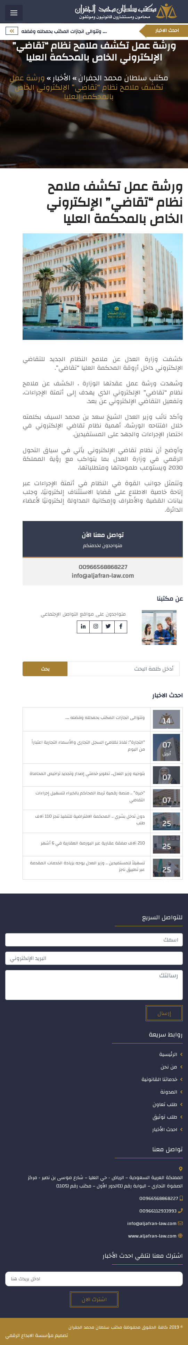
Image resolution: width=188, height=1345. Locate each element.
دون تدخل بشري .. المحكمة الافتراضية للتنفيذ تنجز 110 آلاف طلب (90, 819)
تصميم (61, 1335)
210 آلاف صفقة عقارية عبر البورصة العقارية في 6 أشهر (93, 843)
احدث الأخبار (164, 1129)
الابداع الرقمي (19, 1335)
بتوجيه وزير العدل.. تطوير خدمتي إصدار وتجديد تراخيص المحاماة (87, 773)
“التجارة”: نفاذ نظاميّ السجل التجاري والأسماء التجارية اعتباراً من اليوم (88, 745)
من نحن (169, 1067)
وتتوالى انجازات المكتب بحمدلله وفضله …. (105, 717)
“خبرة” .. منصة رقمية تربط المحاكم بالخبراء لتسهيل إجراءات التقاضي (90, 796)
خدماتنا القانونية (159, 1079)
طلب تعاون (165, 1104)
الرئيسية (168, 1054)
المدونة (168, 1092)
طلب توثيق (165, 1117)
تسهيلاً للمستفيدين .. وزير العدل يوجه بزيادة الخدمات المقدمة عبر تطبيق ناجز (87, 866)
